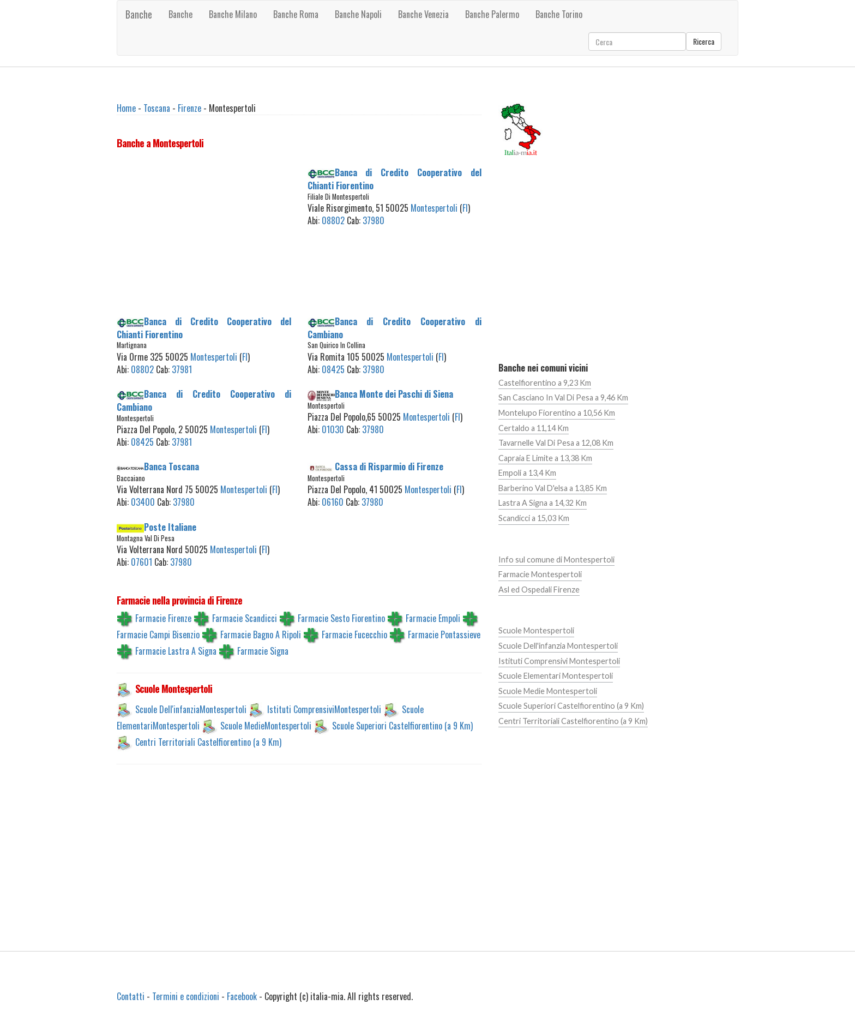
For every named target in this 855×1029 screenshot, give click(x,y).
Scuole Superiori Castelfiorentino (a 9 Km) (402, 725)
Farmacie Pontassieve (444, 634)
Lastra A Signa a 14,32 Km (542, 502)
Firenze (189, 108)
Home (126, 108)
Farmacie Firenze (163, 618)
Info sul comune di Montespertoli (556, 559)
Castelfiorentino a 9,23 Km (544, 382)
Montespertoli (434, 207)
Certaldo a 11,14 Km (533, 428)
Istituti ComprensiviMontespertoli (324, 709)
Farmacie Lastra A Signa (175, 650)
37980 (373, 220)
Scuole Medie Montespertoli (547, 691)
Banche (138, 14)
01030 (333, 429)
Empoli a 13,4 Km (527, 472)
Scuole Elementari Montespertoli (555, 675)
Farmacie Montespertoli (540, 574)
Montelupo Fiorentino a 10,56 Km (556, 412)
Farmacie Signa (262, 650)
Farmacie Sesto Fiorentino (341, 618)
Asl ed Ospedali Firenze (539, 589)
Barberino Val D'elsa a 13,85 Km (552, 488)
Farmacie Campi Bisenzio (158, 634)
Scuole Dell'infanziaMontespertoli (190, 709)
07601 (141, 562)
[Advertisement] (204, 234)
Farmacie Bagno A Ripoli (260, 634)
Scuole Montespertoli (536, 630)
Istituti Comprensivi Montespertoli (559, 661)
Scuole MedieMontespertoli (265, 725)
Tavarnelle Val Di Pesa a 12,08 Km (555, 442)
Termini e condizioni (185, 996)
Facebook (242, 996)
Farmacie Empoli (433, 618)
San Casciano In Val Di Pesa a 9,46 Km (563, 397)
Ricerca (703, 41)
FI (465, 207)
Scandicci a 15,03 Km (533, 518)
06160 (333, 501)
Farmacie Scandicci (244, 618)
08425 (333, 369)
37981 (182, 369)
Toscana (156, 108)
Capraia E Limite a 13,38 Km (545, 458)
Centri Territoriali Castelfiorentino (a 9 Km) (208, 742)
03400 (143, 501)
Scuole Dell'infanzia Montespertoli (558, 645)
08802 (333, 220)
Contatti (130, 996)
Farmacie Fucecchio (354, 634)
